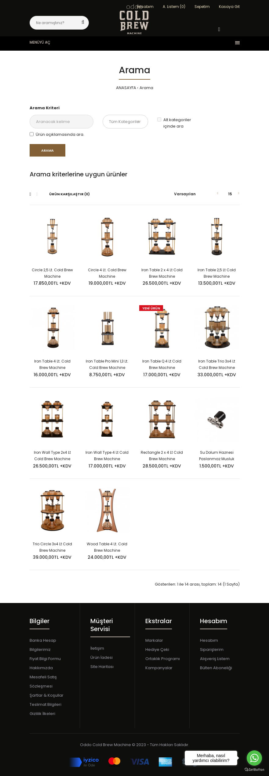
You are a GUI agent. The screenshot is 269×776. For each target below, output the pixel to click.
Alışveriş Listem (215, 659)
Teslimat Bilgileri (45, 704)
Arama (146, 88)
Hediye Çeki (157, 649)
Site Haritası (102, 667)
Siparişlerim (212, 649)
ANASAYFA (126, 88)
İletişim (97, 648)
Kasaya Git (229, 6)
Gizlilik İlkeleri (42, 713)
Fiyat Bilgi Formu (45, 659)
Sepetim (202, 6)
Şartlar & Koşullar (47, 695)
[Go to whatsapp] (254, 758)
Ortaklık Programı (162, 659)
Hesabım (209, 640)
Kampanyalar (159, 668)
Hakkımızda (41, 668)
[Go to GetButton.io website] (254, 770)
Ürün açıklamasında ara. (57, 134)
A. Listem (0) (174, 6)
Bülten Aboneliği (216, 668)
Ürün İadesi (101, 657)
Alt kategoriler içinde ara (174, 123)
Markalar (154, 640)
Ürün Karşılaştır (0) (69, 194)
